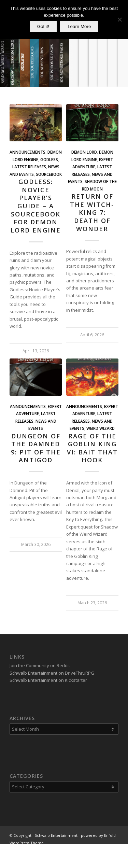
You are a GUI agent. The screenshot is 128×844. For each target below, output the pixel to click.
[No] (119, 19)
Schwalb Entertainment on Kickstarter (48, 673)
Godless (49, 159)
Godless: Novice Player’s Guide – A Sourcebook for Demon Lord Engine (36, 206)
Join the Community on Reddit (40, 658)
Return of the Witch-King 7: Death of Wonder (92, 212)
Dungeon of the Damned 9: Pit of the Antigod (36, 448)
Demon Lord (84, 152)
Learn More (79, 26)
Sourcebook (49, 174)
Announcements (27, 152)
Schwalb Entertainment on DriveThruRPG (52, 666)
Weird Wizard (100, 428)
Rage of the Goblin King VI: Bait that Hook (92, 448)
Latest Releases (29, 166)
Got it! (43, 26)
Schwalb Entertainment (56, 828)
